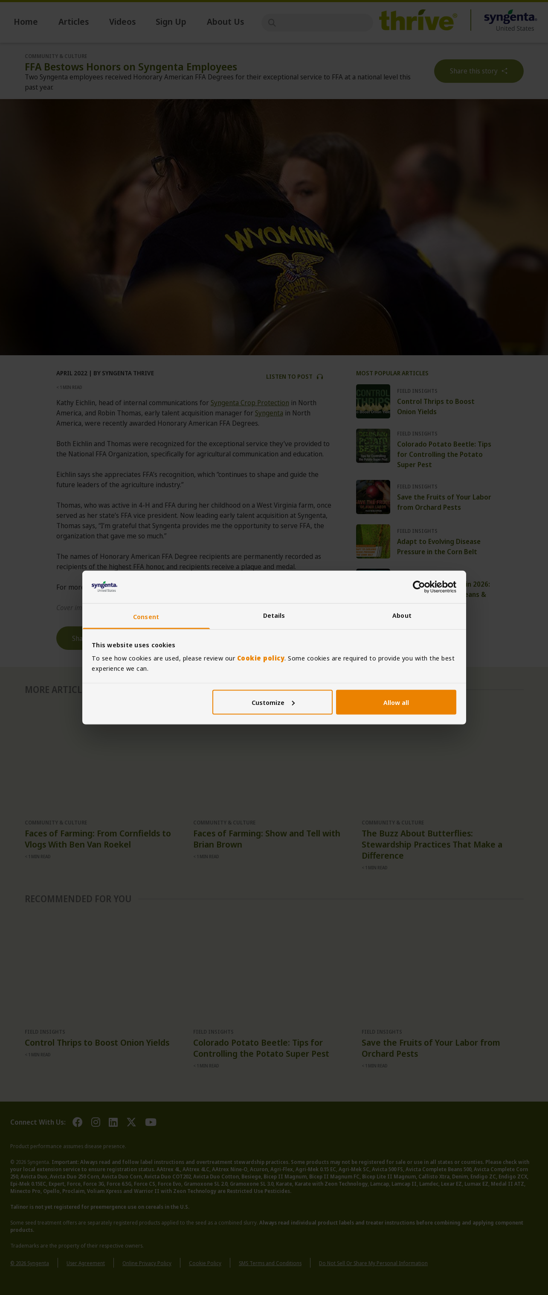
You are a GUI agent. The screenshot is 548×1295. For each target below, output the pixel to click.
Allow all (396, 702)
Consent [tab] (146, 616)
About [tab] (402, 615)
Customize (273, 702)
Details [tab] (274, 615)
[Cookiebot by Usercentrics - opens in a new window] (419, 586)
